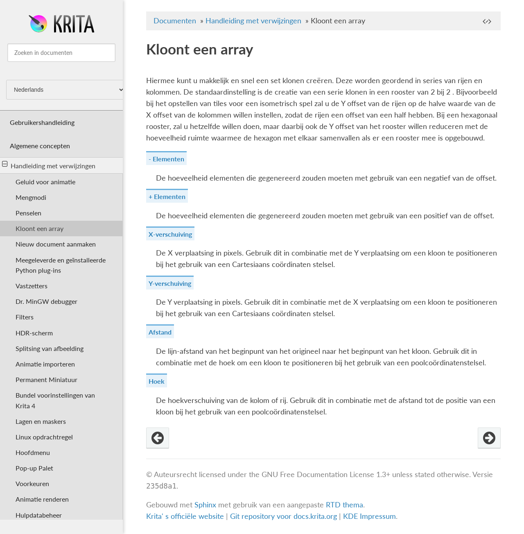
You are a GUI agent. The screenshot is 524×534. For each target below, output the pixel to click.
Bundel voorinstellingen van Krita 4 (55, 400)
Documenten (175, 20)
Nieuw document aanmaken (56, 244)
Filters (25, 317)
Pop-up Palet (34, 468)
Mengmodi (31, 197)
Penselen (28, 213)
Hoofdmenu (33, 452)
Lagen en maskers (41, 421)
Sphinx (205, 504)
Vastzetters (31, 286)
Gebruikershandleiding (42, 122)
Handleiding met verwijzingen (48, 165)
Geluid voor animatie (45, 182)
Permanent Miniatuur (46, 379)
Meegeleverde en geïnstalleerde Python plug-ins (61, 265)
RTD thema (344, 504)
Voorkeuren (32, 483)
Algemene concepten (40, 145)
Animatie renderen (42, 499)
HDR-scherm (34, 333)
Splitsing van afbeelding (50, 348)
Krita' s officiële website (185, 516)
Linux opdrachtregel (44, 437)
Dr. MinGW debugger (46, 301)
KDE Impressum (369, 516)
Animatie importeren (45, 364)
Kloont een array (39, 228)
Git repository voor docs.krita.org (284, 516)
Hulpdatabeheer (39, 515)
